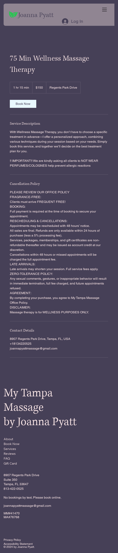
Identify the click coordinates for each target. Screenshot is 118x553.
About (8, 439)
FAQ (7, 458)
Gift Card (10, 463)
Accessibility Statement (18, 543)
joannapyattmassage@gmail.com (27, 506)
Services (10, 449)
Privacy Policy (12, 539)
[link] (23, 104)
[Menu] (105, 9)
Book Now (11, 444)
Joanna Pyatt (36, 15)
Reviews (10, 454)
